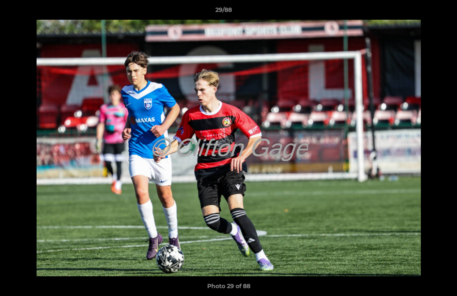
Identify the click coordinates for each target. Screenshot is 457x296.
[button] (422, 12)
